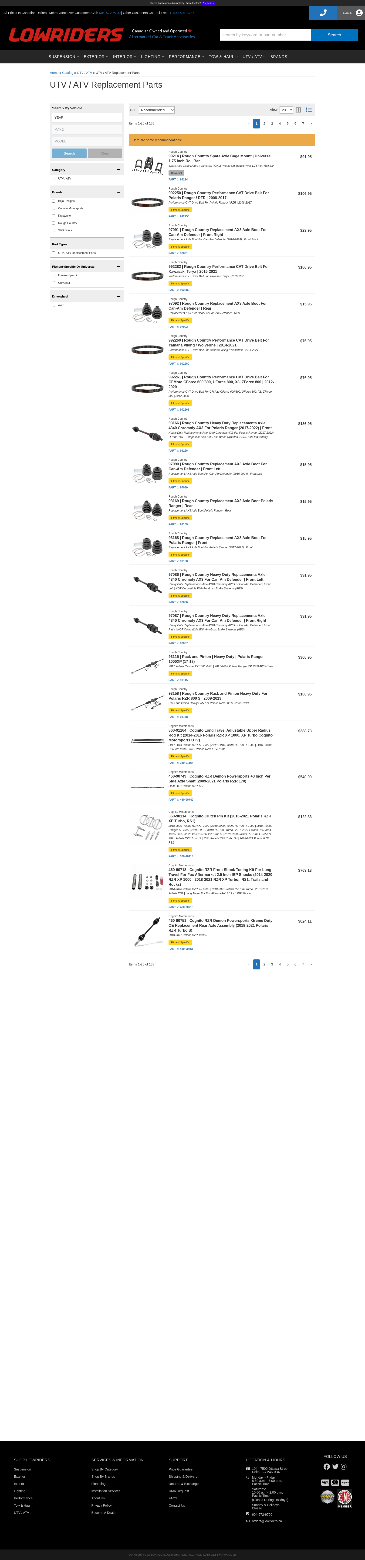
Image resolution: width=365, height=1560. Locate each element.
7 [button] (303, 964)
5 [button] (287, 964)
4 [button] (280, 964)
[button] (248, 964)
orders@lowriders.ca (267, 1521)
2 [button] (264, 964)
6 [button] (295, 964)
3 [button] (272, 964)
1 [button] (256, 964)
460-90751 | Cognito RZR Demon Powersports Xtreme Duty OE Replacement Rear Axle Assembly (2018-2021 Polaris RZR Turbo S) (220, 925)
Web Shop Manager (223, 1554)
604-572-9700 (262, 1514)
